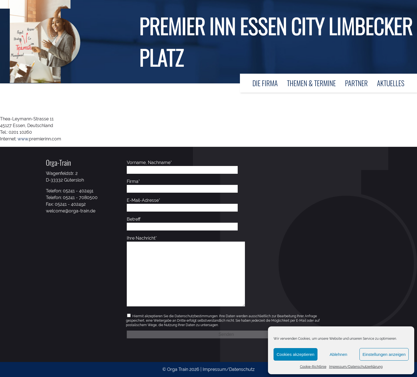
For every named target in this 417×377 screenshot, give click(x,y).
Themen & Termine (311, 83)
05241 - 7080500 (80, 197)
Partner (356, 83)
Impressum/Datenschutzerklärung (356, 367)
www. (23, 139)
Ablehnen (338, 354)
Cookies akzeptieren (295, 354)
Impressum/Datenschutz (229, 369)
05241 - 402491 (78, 191)
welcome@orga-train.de (70, 211)
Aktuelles (390, 83)
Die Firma (265, 83)
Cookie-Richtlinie (313, 367)
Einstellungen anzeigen (384, 354)
